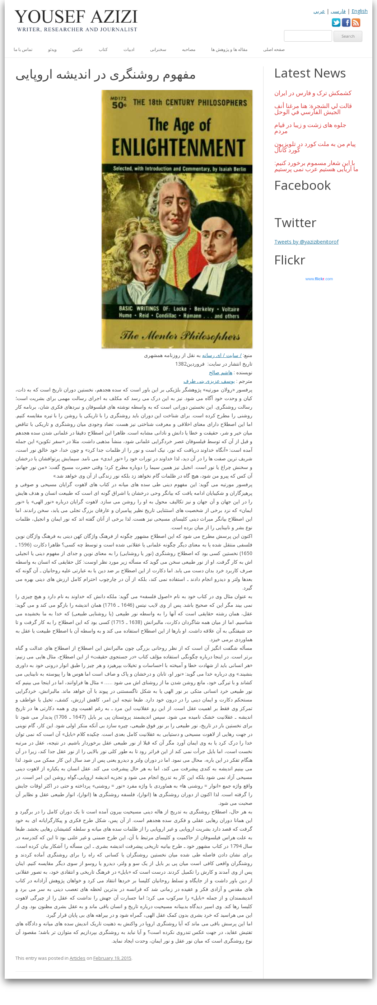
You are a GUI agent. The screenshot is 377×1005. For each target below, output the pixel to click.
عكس (78, 49)
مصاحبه (188, 49)
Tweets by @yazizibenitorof (306, 241)
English (360, 11)
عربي (319, 11)
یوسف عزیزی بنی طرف (209, 380)
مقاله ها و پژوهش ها (229, 49)
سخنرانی (158, 49)
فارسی (338, 11)
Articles (77, 958)
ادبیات (129, 49)
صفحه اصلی (274, 49)
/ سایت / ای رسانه (222, 355)
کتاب (103, 49)
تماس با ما (23, 49)
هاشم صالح (220, 372)
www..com (319, 279)
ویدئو (52, 49)
